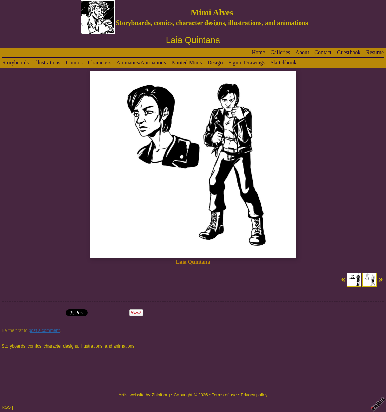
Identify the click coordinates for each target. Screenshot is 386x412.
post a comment (44, 330)
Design (215, 62)
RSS (6, 407)
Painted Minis (186, 62)
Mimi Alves (212, 12)
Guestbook (348, 52)
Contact (322, 52)
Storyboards (15, 62)
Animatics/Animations (141, 62)
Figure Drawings (246, 62)
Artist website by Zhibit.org (144, 394)
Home (258, 52)
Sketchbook (284, 62)
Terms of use (224, 394)
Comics (74, 62)
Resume (375, 52)
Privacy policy (254, 394)
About (302, 52)
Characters (99, 62)
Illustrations (47, 62)
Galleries (280, 52)
